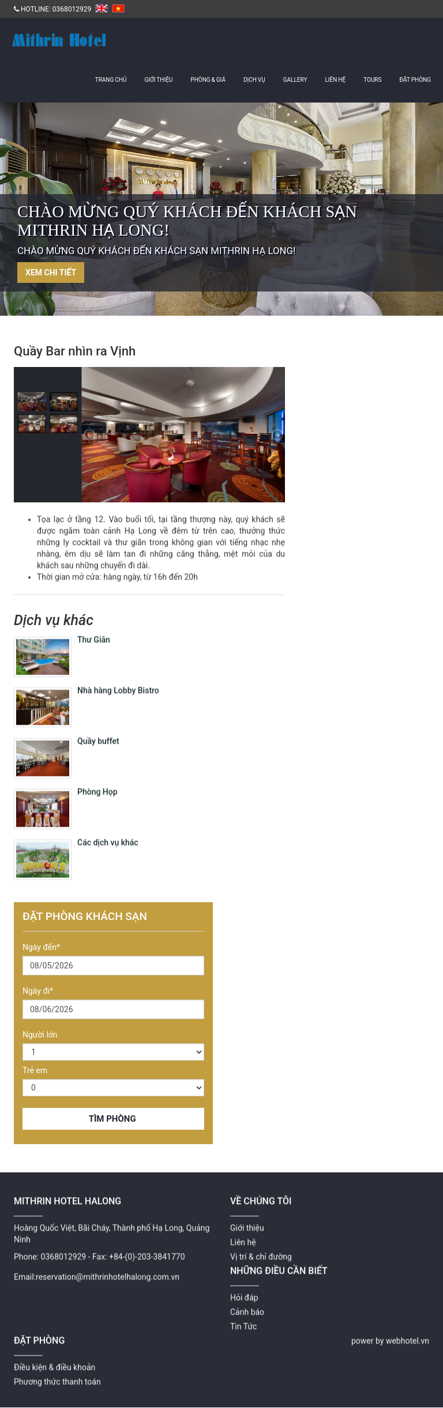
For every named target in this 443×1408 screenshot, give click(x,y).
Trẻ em (34, 1070)
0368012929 (71, 9)
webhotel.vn (407, 1333)
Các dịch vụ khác (107, 834)
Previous (14, 214)
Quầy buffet (98, 733)
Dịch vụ (254, 80)
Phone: (26, 1249)
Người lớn (40, 1034)
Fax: (99, 1249)
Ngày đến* (41, 947)
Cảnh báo (247, 1304)
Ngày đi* (37, 991)
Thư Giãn (93, 632)
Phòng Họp (97, 784)
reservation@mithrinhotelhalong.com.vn (107, 1269)
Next (428, 214)
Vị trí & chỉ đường (261, 1249)
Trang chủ (111, 80)
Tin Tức (243, 1318)
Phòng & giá (208, 80)
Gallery (295, 80)
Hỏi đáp (244, 1290)
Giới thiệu (158, 80)
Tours (372, 80)
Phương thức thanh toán (57, 1374)
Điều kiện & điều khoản (54, 1359)
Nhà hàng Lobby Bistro (118, 682)
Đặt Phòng (415, 80)
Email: (25, 1269)
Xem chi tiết (50, 272)
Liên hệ (335, 80)
